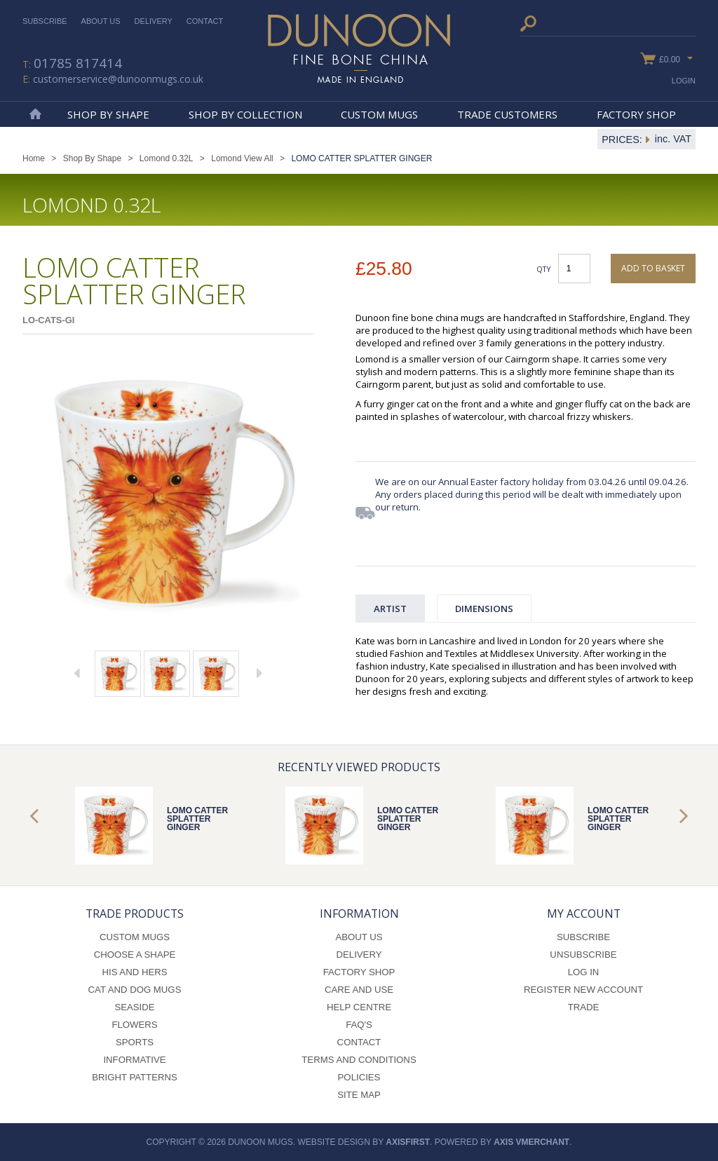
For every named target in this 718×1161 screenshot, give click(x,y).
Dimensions (484, 608)
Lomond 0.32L (167, 158)
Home (35, 114)
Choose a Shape (135, 954)
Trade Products (135, 913)
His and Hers (134, 972)
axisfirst (408, 1142)
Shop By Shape (108, 114)
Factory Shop (636, 114)
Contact (205, 21)
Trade (584, 1007)
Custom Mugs (379, 114)
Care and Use (359, 989)
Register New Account (583, 989)
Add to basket (653, 268)
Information (359, 913)
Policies (359, 1077)
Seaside (134, 1007)
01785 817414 (78, 63)
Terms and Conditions (359, 1059)
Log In (584, 972)
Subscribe (44, 21)
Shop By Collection (245, 114)
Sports (135, 1042)
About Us (101, 21)
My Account (584, 913)
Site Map (359, 1094)
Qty (543, 269)
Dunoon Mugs (359, 48)
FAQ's (359, 1024)
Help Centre (359, 1007)
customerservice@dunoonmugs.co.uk (118, 79)
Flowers (134, 1024)
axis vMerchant (531, 1142)
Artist (390, 608)
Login (684, 80)
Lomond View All (242, 158)
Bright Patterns (134, 1077)
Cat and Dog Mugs (135, 989)
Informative (134, 1059)
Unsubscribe (583, 954)
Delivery (153, 21)
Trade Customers (507, 114)
